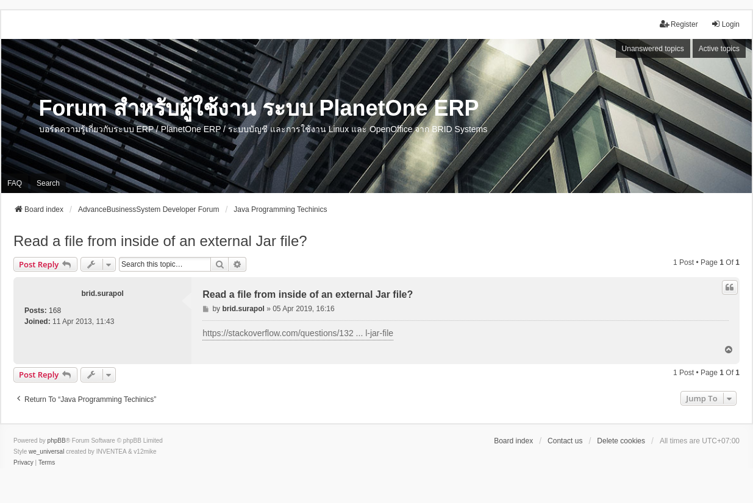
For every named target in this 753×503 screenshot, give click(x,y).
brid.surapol (102, 293)
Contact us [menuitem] (565, 441)
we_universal (46, 451)
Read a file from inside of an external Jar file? (160, 241)
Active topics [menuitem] (719, 48)
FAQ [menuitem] (14, 183)
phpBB (57, 440)
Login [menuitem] (725, 24)
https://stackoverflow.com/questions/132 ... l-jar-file (297, 333)
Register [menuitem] (679, 24)
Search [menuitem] (48, 183)
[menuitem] (23, 462)
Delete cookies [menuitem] (621, 441)
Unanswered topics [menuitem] (653, 48)
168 (55, 310)
